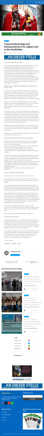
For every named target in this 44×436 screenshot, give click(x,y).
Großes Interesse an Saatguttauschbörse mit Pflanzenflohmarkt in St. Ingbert (32, 280)
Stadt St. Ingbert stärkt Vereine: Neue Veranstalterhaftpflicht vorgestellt (32, 322)
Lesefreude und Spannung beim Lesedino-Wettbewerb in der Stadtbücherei (32, 301)
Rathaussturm (7, 243)
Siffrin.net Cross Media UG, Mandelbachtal (21, 433)
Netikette (4, 417)
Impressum (4, 420)
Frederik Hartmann (8, 52)
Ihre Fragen (4, 412)
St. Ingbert (14, 243)
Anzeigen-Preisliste (6, 414)
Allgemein (6, 40)
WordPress (39, 433)
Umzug (19, 243)
